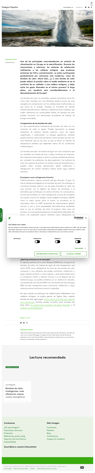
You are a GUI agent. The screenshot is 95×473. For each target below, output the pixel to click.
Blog (49, 433)
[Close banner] (86, 218)
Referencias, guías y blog (14, 436)
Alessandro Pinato (11, 59)
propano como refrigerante (31, 308)
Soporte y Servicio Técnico (15, 439)
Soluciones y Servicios (13, 430)
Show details (79, 248)
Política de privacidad (20, 468)
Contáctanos (52, 436)
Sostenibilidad (10, 442)
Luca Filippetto (10, 385)
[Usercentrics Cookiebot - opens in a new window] (75, 218)
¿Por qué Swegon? (11, 428)
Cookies (32, 468)
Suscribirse (67, 7)
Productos (8, 433)
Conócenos (51, 428)
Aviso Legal (8, 468)
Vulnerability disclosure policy (47, 468)
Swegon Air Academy (56, 439)
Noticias (50, 430)
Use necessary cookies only (47, 254)
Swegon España (10, 7)
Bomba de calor (25, 318)
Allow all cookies (73, 254)
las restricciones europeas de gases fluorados (50, 305)
